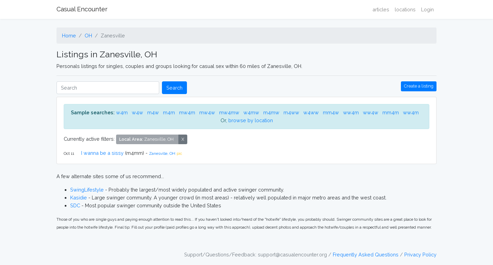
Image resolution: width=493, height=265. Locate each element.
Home (69, 35)
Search (174, 88)
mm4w (331, 112)
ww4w (370, 112)
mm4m (390, 112)
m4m (169, 112)
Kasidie (78, 197)
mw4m (187, 112)
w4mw (251, 112)
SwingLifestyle (87, 190)
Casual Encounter (82, 9)
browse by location (250, 120)
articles (380, 9)
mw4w (207, 112)
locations (405, 9)
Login (427, 9)
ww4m (351, 112)
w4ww (311, 112)
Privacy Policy (420, 254)
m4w (153, 112)
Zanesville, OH (162, 153)
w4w (137, 112)
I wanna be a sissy (102, 153)
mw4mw (229, 112)
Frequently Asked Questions (366, 254)
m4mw (271, 112)
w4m (122, 112)
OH (88, 35)
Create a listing (418, 86)
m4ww (291, 112)
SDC (75, 205)
